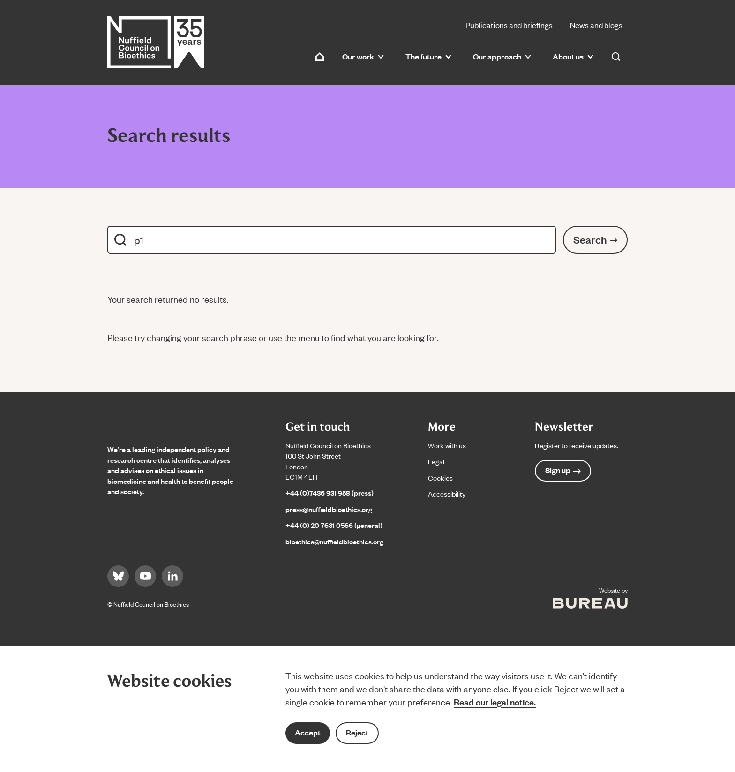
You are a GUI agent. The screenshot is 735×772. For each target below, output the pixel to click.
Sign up (563, 470)
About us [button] (573, 56)
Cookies (440, 477)
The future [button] (428, 56)
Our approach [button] (502, 56)
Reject (357, 732)
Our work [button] (363, 56)
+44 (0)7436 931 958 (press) (329, 492)
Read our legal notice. (495, 702)
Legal (436, 461)
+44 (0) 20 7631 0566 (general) (333, 525)
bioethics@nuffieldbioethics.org (334, 541)
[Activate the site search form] (616, 56)
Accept (308, 732)
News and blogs (596, 25)
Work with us (447, 445)
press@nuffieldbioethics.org (328, 509)
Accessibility (446, 493)
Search (595, 239)
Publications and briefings (509, 25)
